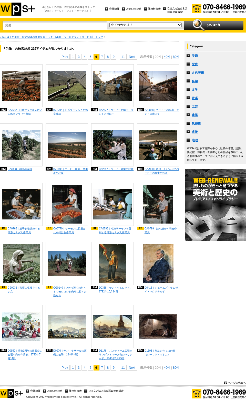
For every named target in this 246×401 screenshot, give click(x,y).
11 (123, 57)
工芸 (195, 106)
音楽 (195, 98)
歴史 (195, 64)
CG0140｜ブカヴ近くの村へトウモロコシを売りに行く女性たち (70, 291)
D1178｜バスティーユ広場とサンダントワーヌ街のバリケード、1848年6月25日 (115, 354)
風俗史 (196, 123)
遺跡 (195, 132)
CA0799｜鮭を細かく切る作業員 (161, 230)
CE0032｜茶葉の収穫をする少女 (24, 289)
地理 (195, 140)
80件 (176, 57)
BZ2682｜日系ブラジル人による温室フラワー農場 (25, 112)
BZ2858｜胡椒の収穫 (20, 169)
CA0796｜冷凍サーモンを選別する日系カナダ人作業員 (115, 230)
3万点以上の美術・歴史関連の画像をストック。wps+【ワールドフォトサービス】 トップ (51, 37)
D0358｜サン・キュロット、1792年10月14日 (115, 289)
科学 (195, 81)
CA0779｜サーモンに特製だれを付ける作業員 (69, 230)
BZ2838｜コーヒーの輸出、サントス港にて (162, 112)
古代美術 (198, 73)
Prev (65, 57)
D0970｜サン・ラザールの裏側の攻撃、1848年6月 (70, 352)
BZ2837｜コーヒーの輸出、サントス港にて (116, 112)
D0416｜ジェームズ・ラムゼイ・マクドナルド (161, 289)
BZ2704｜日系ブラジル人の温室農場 (70, 112)
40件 (167, 57)
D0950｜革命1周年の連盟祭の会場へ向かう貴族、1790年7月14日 (25, 354)
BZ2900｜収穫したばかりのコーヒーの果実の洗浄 (162, 171)
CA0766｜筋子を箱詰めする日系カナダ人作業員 (24, 230)
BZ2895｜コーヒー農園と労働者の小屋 (70, 171)
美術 (195, 56)
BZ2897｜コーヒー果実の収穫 (116, 169)
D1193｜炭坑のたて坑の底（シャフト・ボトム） (160, 352)
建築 (195, 115)
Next (132, 57)
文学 (195, 89)
